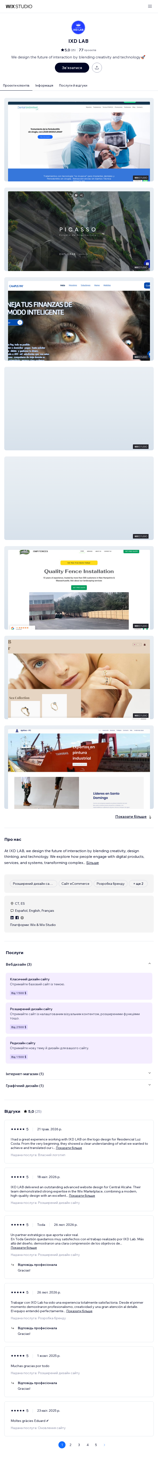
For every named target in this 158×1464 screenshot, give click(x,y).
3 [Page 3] (79, 1445)
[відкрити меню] (150, 6)
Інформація (44, 85)
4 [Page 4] (88, 1445)
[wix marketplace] (19, 6)
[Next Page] (104, 1444)
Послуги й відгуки (73, 85)
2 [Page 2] (70, 1445)
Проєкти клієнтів (16, 85)
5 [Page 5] (96, 1445)
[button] (79, 139)
